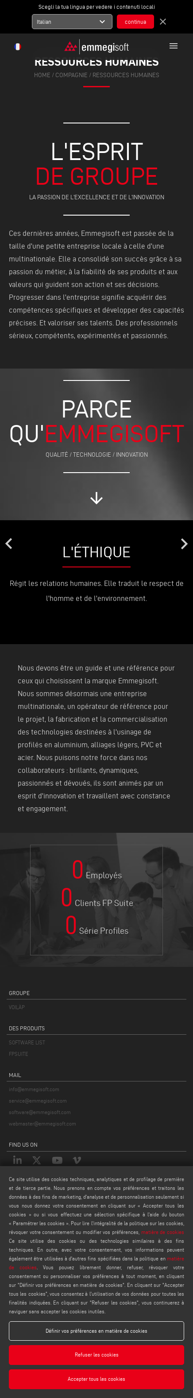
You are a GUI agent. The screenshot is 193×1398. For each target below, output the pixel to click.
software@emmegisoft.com (40, 1112)
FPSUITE (18, 1054)
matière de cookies (162, 1232)
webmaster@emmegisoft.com (42, 1123)
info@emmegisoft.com (34, 1089)
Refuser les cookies (97, 1354)
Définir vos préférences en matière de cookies (96, 1331)
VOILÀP (17, 1007)
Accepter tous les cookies (96, 1379)
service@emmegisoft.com (38, 1100)
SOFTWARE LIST (27, 1042)
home (42, 75)
